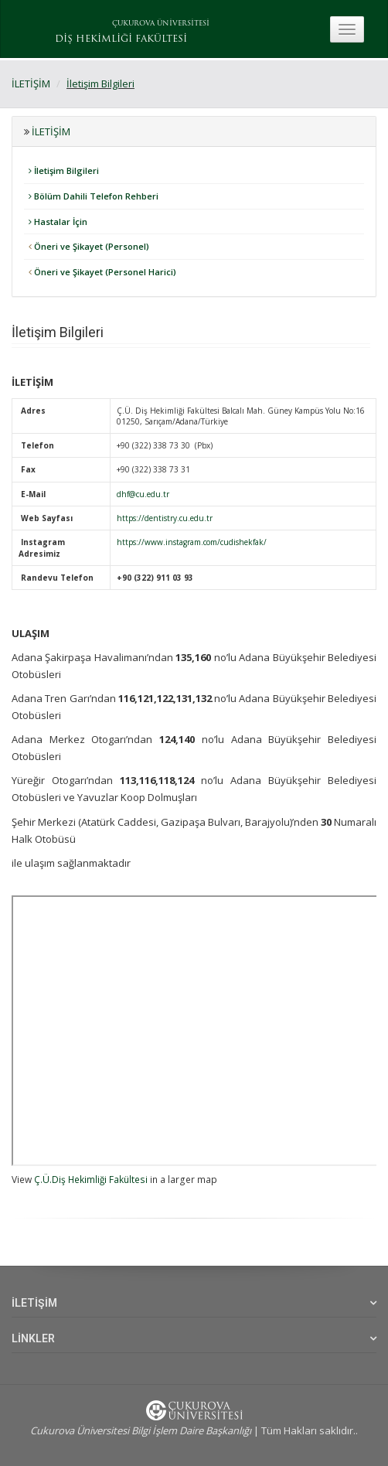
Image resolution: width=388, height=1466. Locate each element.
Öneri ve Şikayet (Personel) (89, 246)
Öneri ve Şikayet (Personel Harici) (102, 272)
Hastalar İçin (58, 221)
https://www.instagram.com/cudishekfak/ (192, 542)
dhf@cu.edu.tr (143, 494)
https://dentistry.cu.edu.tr (165, 518)
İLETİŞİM (31, 83)
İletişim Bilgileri (100, 83)
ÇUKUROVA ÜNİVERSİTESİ (160, 23)
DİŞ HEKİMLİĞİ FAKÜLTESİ (121, 39)
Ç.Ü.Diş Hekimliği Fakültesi (91, 1179)
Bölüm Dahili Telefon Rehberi (93, 196)
